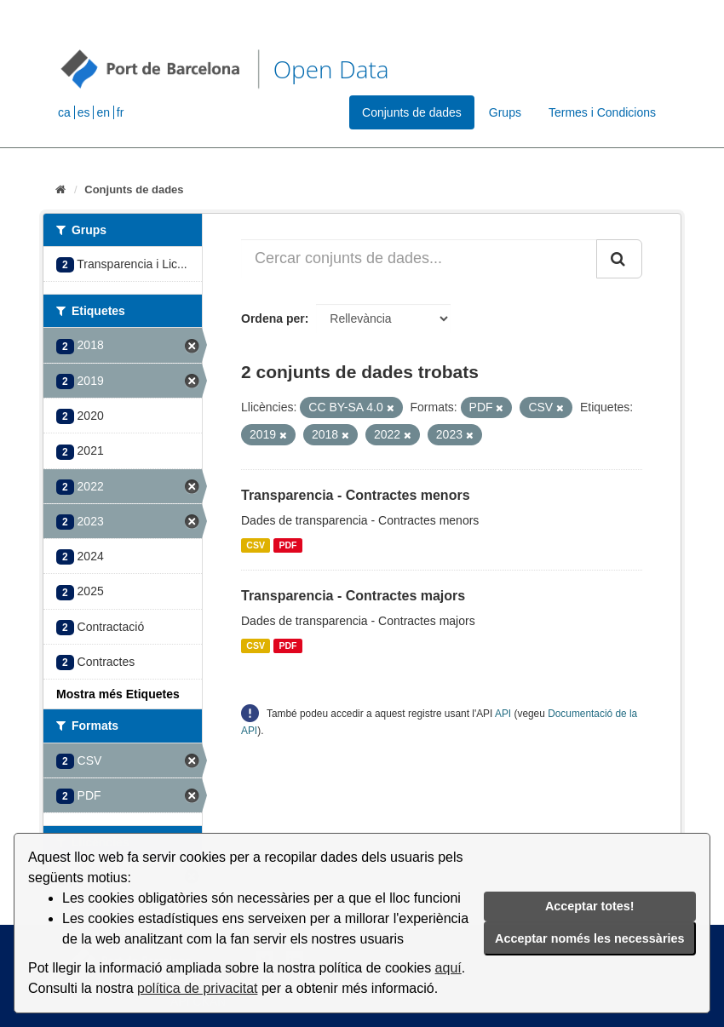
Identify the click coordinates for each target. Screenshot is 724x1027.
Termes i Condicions (602, 112)
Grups (505, 112)
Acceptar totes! (590, 906)
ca (64, 112)
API (503, 714)
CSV (255, 545)
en (103, 112)
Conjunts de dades (412, 112)
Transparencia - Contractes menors (355, 495)
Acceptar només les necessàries (589, 938)
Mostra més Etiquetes (118, 694)
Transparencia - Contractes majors (353, 595)
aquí (448, 968)
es (84, 112)
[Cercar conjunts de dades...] (419, 258)
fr (120, 112)
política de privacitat (197, 988)
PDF (287, 545)
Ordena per (273, 318)
